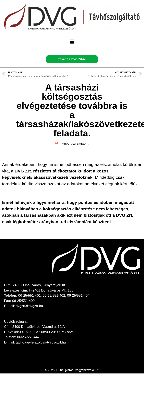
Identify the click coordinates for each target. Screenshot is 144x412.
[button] (72, 42)
